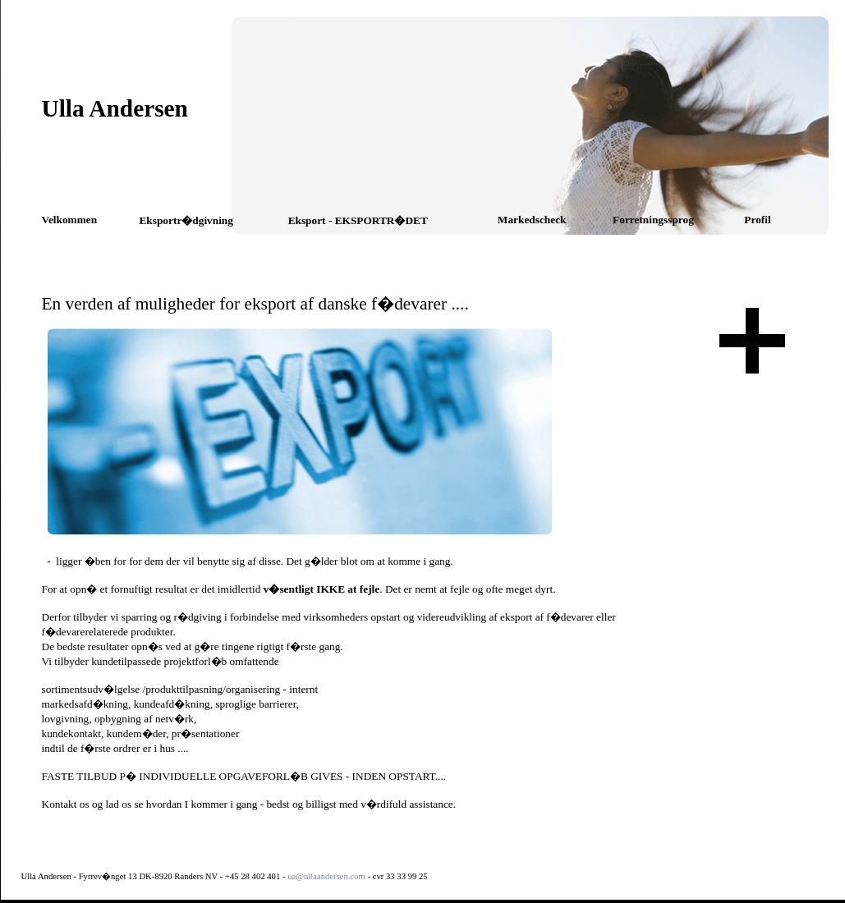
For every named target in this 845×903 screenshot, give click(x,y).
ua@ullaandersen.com (326, 876)
